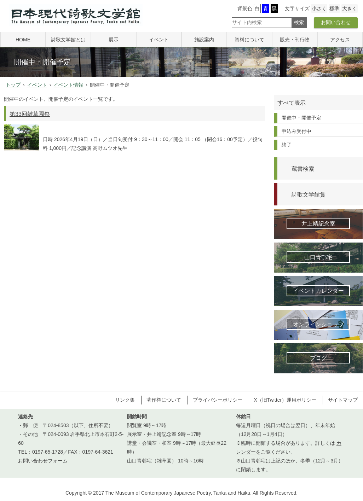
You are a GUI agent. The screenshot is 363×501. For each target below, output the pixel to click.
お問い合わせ (336, 22)
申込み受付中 (296, 131)
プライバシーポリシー (217, 400)
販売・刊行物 (295, 39)
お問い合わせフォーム (43, 461)
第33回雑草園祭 (30, 114)
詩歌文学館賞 (308, 194)
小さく (319, 8)
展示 (114, 39)
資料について (249, 39)
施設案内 (204, 39)
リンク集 (125, 400)
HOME (23, 39)
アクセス (340, 39)
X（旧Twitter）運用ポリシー (285, 400)
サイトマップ (343, 400)
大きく (349, 8)
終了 (287, 144)
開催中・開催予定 (301, 118)
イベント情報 (68, 85)
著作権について (163, 400)
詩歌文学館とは (68, 39)
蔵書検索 (303, 168)
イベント (159, 39)
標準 (334, 8)
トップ (13, 85)
